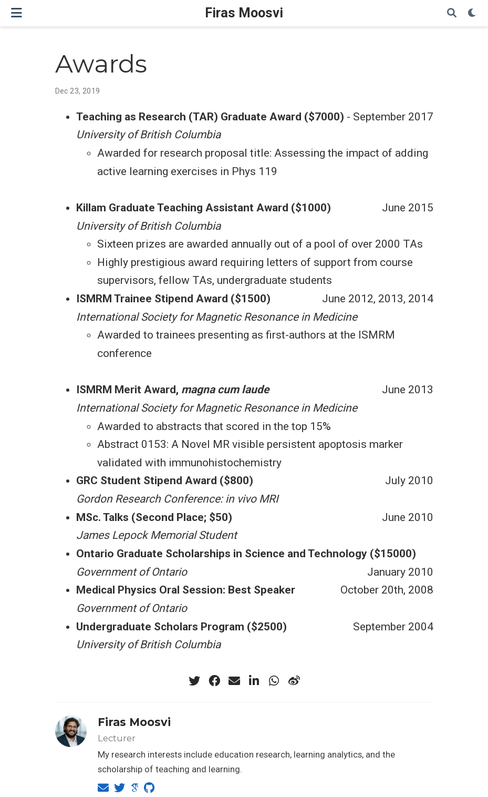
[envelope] (234, 681)
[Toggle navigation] (16, 13)
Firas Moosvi (244, 13)
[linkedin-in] (254, 681)
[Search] (451, 13)
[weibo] (294, 681)
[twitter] (194, 681)
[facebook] (214, 681)
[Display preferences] (472, 13)
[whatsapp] (274, 681)
